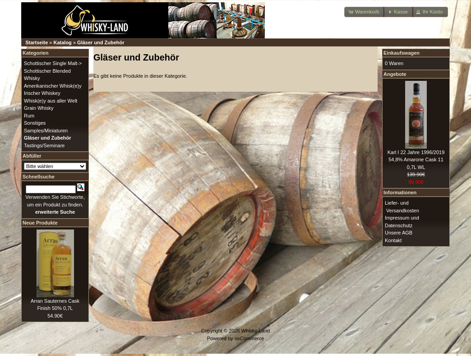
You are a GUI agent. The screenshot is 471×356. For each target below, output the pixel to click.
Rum (29, 115)
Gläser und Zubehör (101, 42)
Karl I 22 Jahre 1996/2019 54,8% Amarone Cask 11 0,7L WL (416, 160)
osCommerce (249, 338)
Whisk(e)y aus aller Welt (50, 100)
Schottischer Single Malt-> (53, 63)
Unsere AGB (398, 232)
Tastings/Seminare (44, 145)
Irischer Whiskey (42, 93)
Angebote (394, 74)
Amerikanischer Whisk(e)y (53, 86)
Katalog (63, 42)
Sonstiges (35, 123)
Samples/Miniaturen (46, 130)
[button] (364, 12)
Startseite (36, 42)
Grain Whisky (38, 108)
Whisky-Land (255, 330)
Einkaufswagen (401, 53)
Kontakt (393, 240)
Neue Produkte (40, 222)
